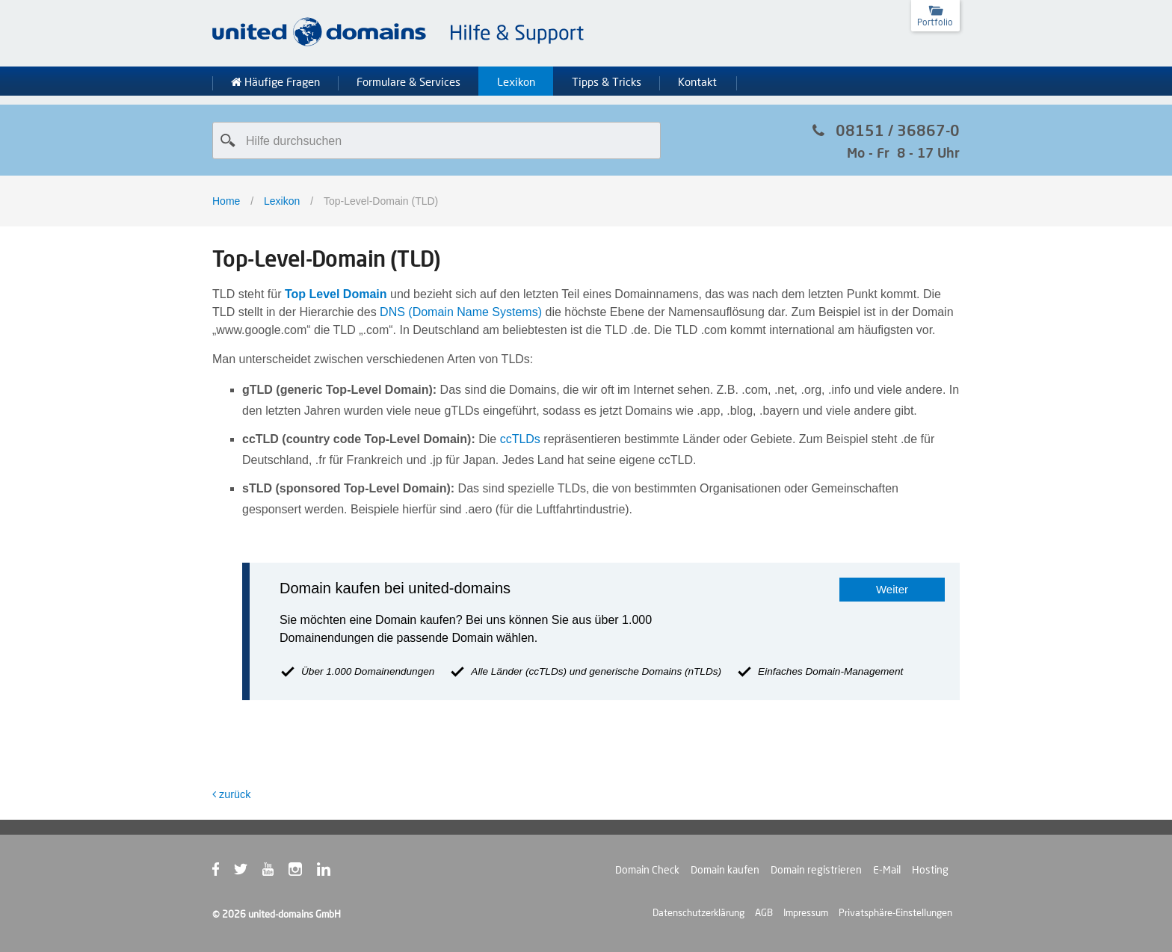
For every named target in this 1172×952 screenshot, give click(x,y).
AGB (764, 912)
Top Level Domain (336, 294)
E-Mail (887, 870)
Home (226, 201)
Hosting (930, 870)
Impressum (805, 912)
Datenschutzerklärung (698, 912)
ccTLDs (520, 439)
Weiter (892, 589)
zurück (231, 794)
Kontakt (697, 82)
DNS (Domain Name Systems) (461, 312)
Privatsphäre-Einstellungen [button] (895, 912)
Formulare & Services (408, 82)
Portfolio (935, 22)
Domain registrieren (816, 870)
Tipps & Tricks (606, 82)
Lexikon (516, 82)
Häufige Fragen (275, 82)
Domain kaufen (725, 870)
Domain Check (647, 870)
